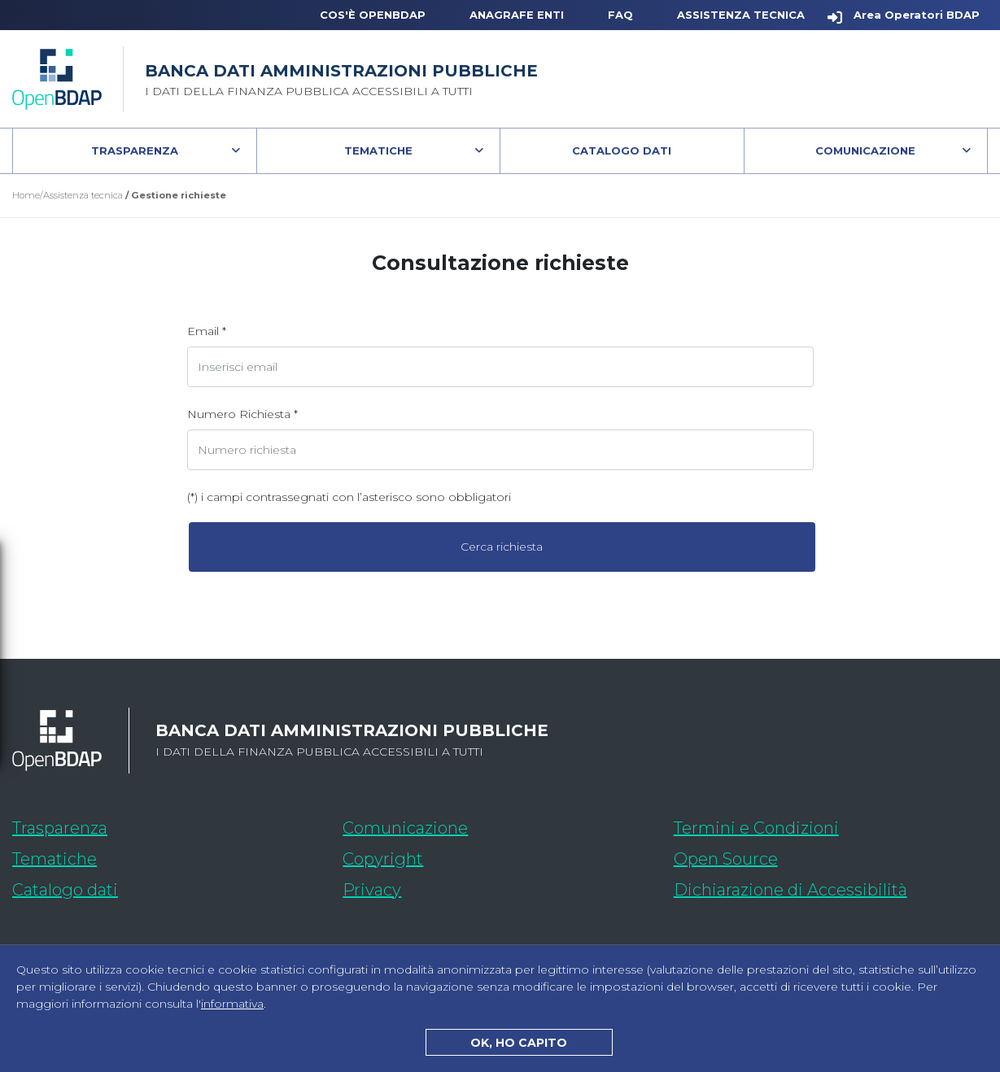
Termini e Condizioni (756, 828)
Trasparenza (134, 150)
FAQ (620, 14)
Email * (206, 331)
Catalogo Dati (657, 154)
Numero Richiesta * (242, 414)
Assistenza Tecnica (741, 14)
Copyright (383, 859)
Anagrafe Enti (516, 14)
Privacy (372, 890)
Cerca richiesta (502, 546)
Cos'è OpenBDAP (373, 14)
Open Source (726, 859)
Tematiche (378, 150)
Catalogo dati (161, 887)
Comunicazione (865, 150)
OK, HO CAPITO (518, 1042)
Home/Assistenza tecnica (67, 195)
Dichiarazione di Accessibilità (831, 887)
